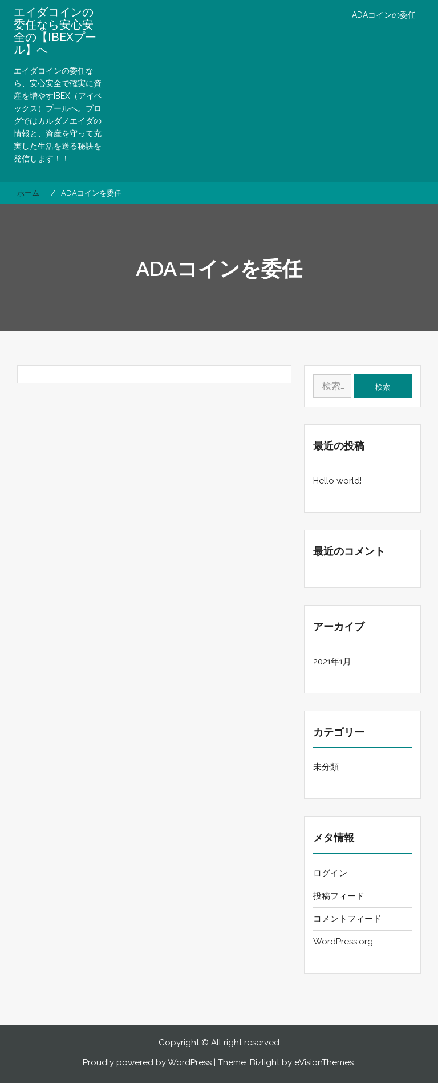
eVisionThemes (324, 1062)
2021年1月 (332, 661)
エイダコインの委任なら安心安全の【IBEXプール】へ (55, 31)
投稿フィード (338, 896)
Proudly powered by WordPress (147, 1062)
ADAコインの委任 (384, 14)
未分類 (326, 767)
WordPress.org (343, 941)
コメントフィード (347, 919)
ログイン (330, 873)
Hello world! (337, 481)
